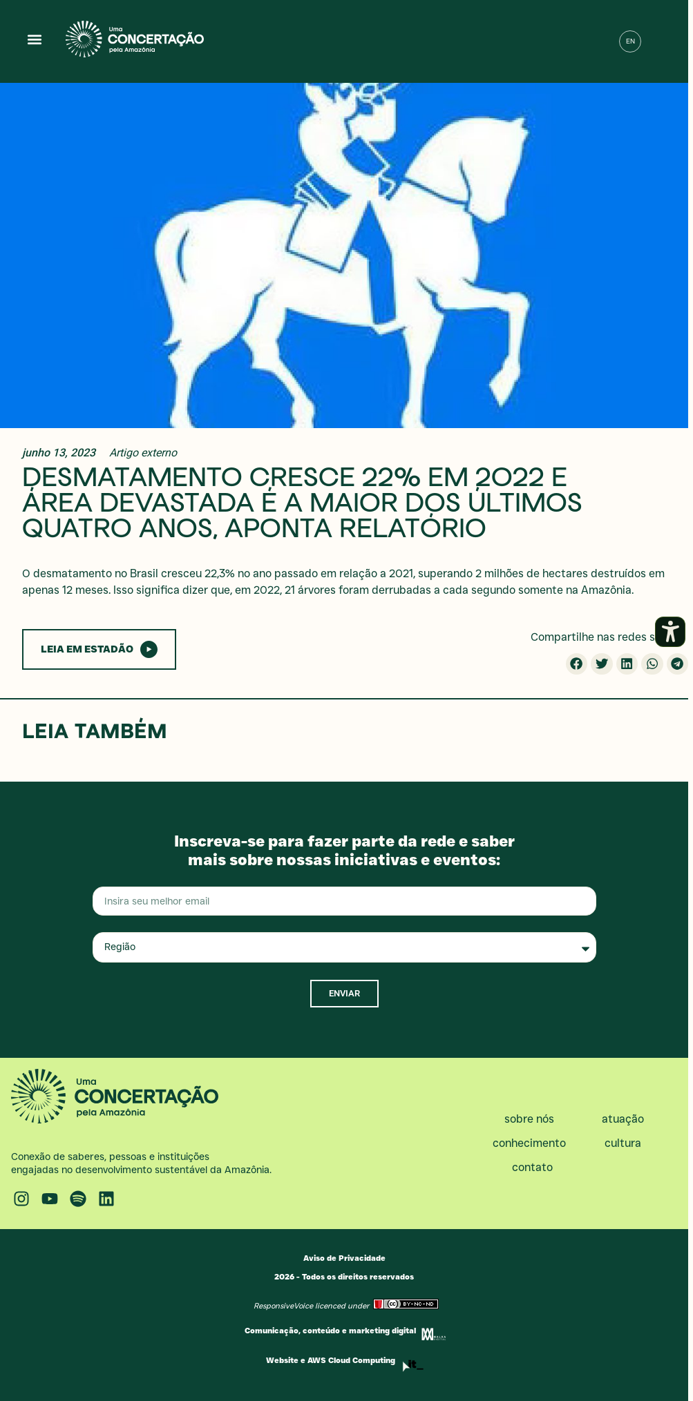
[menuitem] (630, 41)
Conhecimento (533, 1143)
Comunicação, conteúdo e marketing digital (330, 1330)
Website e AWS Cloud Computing (330, 1360)
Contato (532, 1167)
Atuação (626, 1119)
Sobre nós (532, 1119)
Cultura (626, 1143)
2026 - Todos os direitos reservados (344, 1277)
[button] (34, 39)
